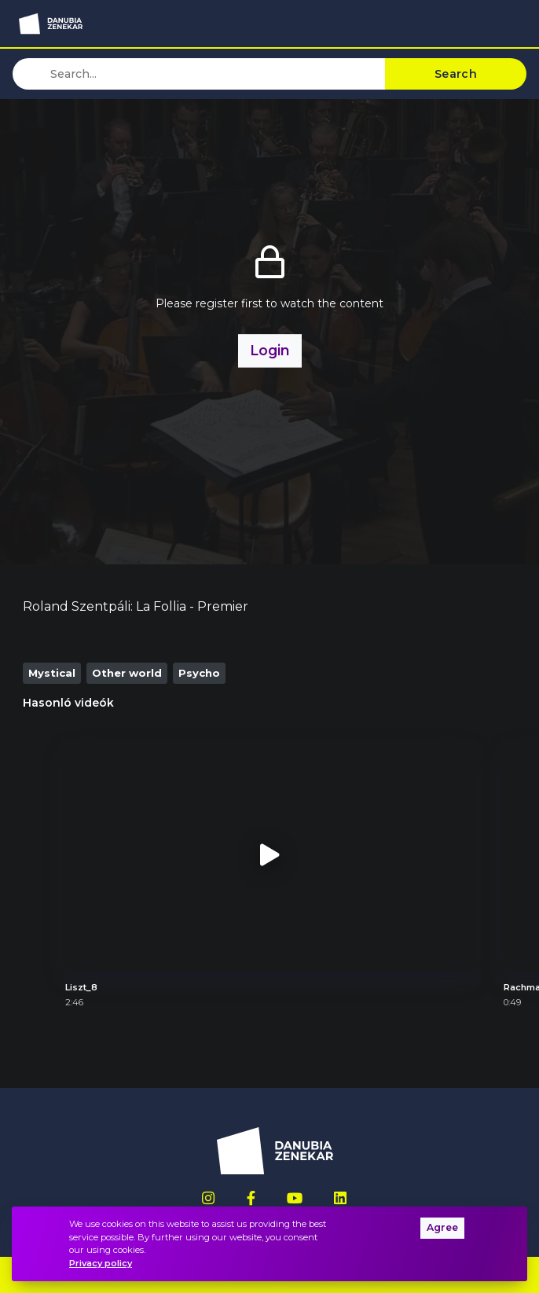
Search (455, 74)
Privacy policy (100, 1263)
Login (270, 350)
